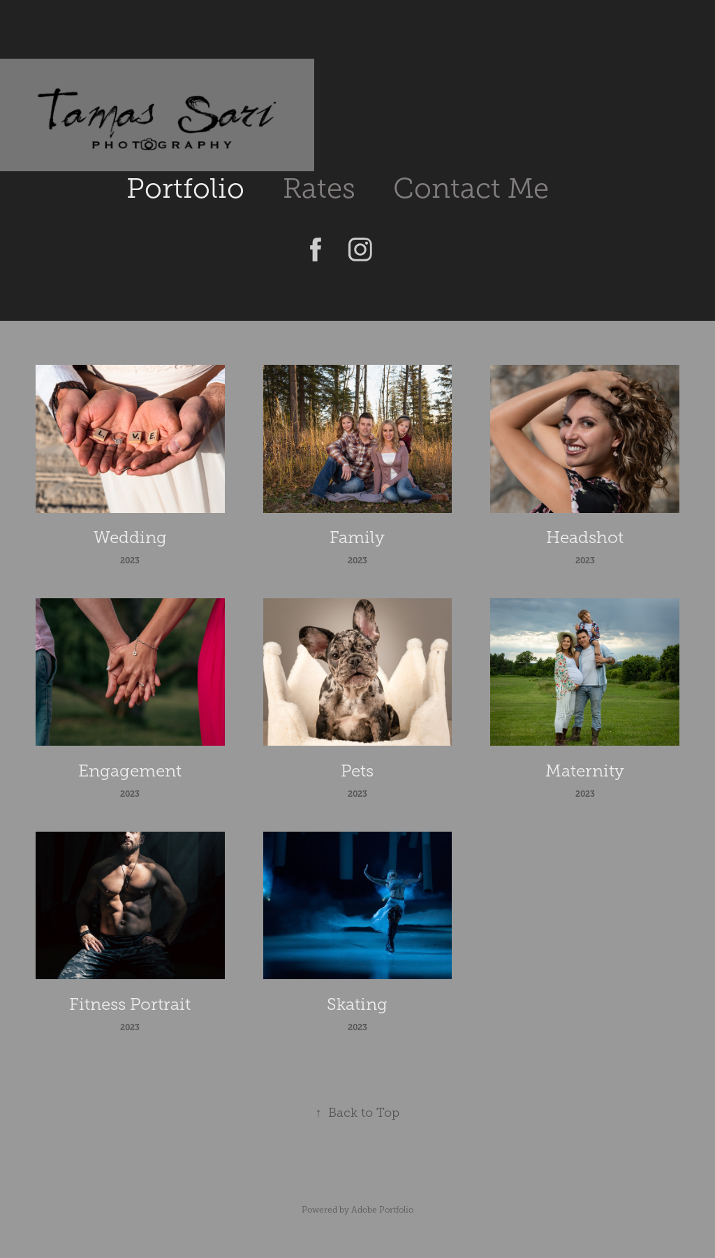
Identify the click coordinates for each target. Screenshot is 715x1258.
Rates (319, 188)
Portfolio (185, 188)
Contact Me (471, 188)
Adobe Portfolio (382, 1210)
